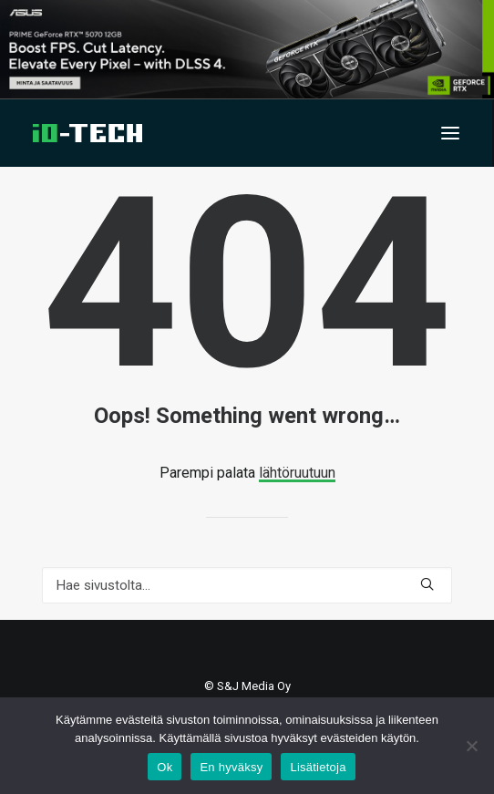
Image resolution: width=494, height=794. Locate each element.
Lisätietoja (317, 767)
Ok (164, 767)
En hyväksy (231, 767)
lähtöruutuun (297, 472)
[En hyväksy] (471, 746)
